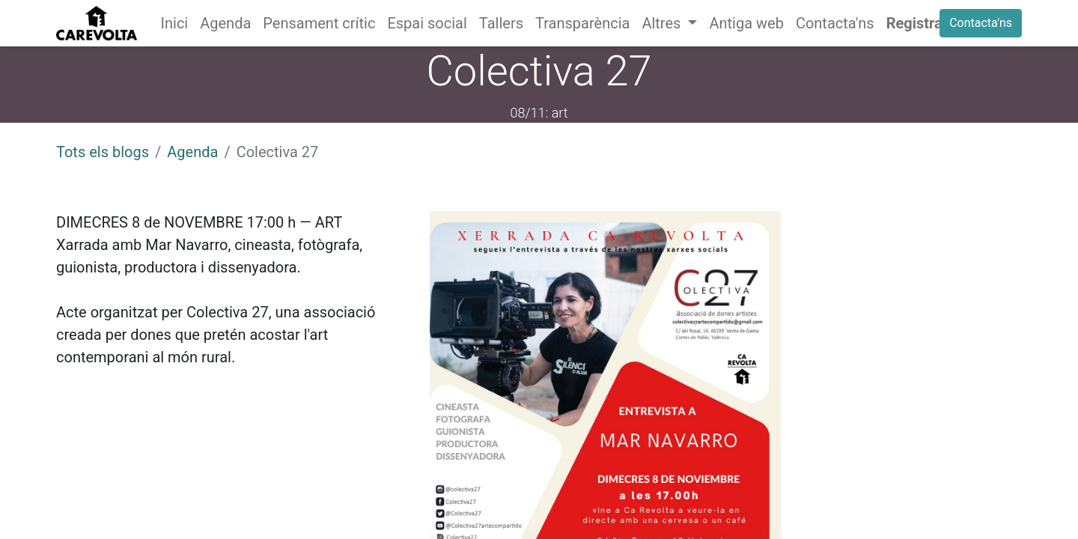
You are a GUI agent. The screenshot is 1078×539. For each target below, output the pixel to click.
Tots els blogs (102, 152)
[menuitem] (175, 23)
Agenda (192, 152)
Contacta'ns (980, 23)
